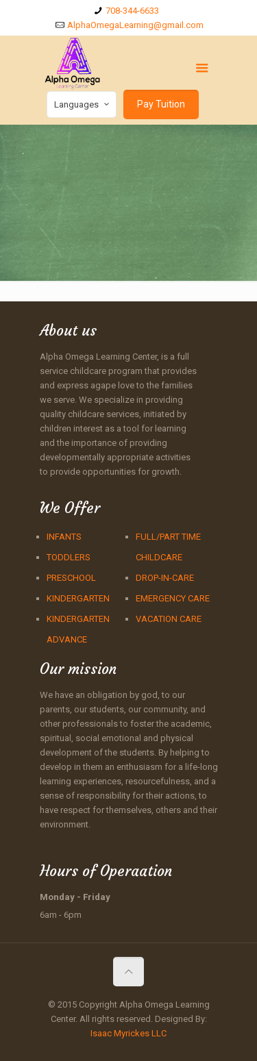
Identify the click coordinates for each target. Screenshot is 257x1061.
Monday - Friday (75, 897)
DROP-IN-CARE (165, 578)
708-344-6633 (132, 10)
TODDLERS (68, 557)
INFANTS (64, 537)
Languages (83, 104)
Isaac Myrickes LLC (128, 1033)
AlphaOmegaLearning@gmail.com (135, 25)
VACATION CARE (168, 619)
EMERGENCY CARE (173, 598)
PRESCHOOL (71, 578)
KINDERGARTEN (78, 598)
